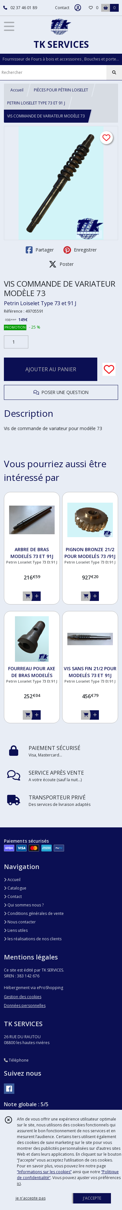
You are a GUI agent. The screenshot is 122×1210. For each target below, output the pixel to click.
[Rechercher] (114, 72)
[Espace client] (78, 8)
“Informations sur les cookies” (44, 1172)
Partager (40, 250)
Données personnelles (25, 1005)
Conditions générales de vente (34, 913)
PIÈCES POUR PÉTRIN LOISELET (61, 90)
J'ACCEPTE (92, 1198)
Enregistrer (80, 250)
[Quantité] (16, 341)
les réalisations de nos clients (32, 939)
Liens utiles (16, 930)
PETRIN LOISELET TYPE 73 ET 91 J (36, 103)
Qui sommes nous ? (24, 905)
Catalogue (15, 888)
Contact (62, 7)
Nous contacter (20, 922)
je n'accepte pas (31, 1198)
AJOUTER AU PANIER (50, 369)
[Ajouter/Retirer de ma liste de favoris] (108, 369)
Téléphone (16, 1060)
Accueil (16, 90)
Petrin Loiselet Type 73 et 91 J (40, 303)
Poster (61, 264)
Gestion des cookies (22, 996)
